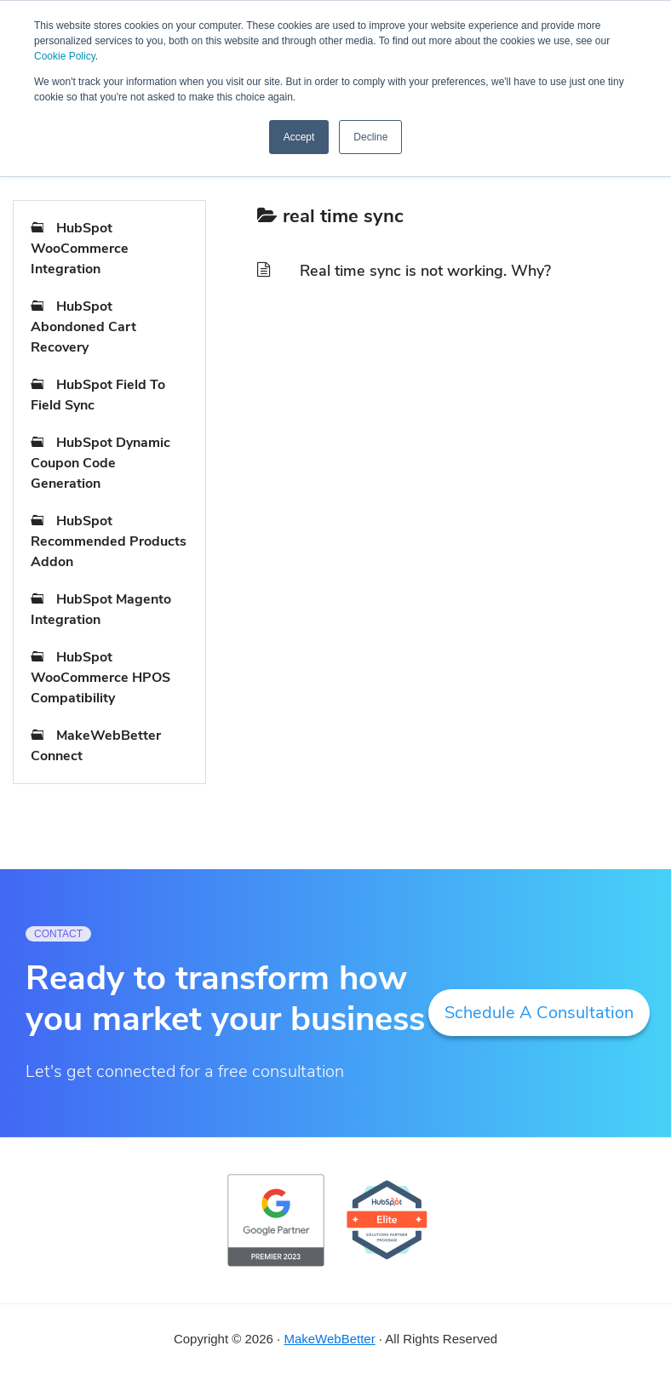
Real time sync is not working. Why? (425, 270)
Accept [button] (299, 137)
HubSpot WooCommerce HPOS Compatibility (100, 677)
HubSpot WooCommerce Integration (80, 248)
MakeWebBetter (329, 1338)
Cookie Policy (64, 56)
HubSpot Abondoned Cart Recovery (83, 327)
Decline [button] (370, 137)
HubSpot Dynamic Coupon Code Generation (100, 463)
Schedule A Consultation (539, 1012)
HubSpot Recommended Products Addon (108, 541)
